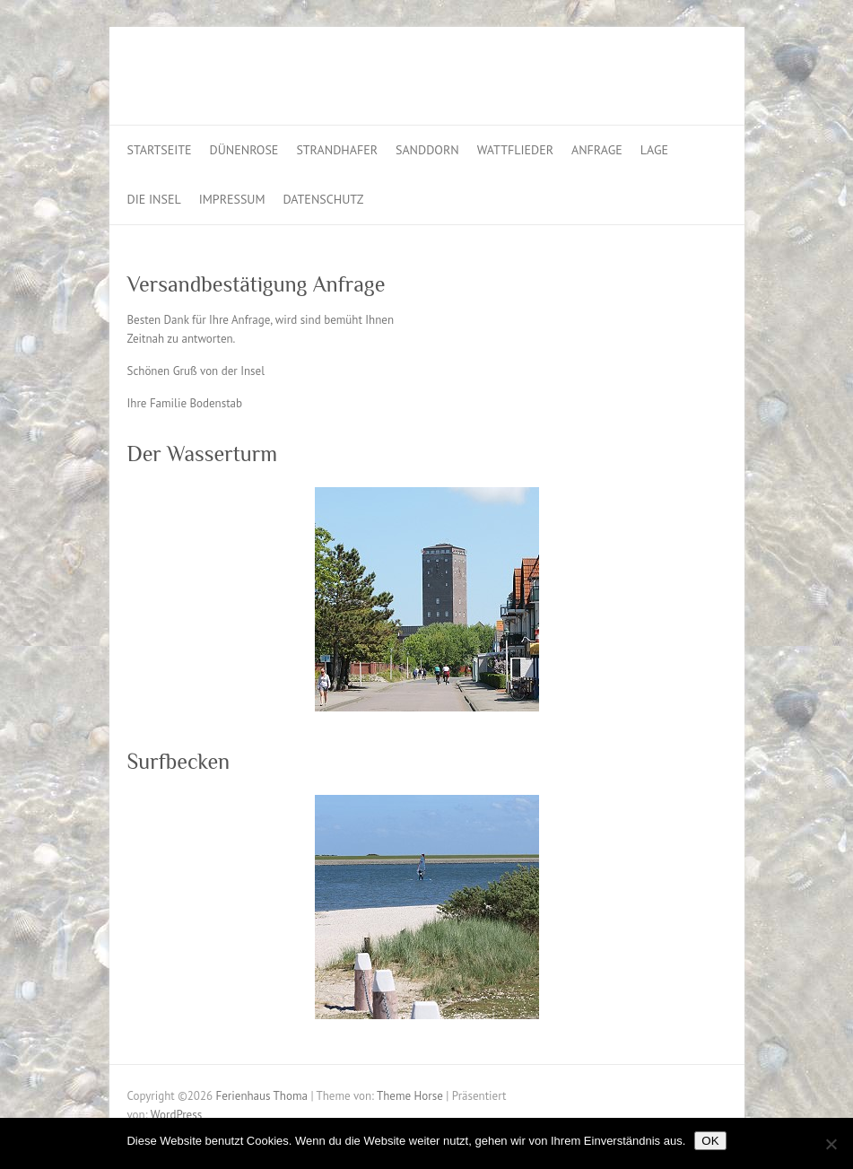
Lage (654, 150)
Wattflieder (515, 150)
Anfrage (596, 150)
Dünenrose (244, 150)
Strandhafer (337, 150)
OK (709, 1140)
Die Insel (154, 199)
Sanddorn (427, 150)
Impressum (232, 199)
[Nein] (831, 1144)
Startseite (159, 150)
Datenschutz (323, 199)
